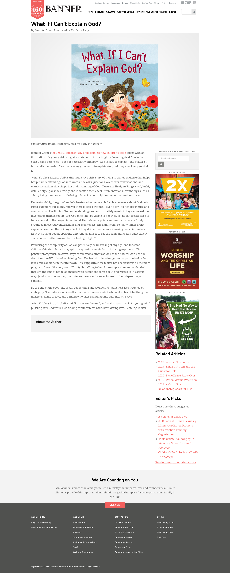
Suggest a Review (124, 537)
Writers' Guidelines (83, 552)
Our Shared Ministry (156, 12)
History (77, 533)
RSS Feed (161, 537)
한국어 (164, 3)
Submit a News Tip (124, 528)
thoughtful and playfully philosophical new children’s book (88, 153)
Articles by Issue (165, 523)
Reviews (140, 12)
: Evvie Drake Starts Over (176, 376)
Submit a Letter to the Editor (129, 552)
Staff (75, 547)
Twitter (186, 3)
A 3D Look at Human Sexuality (177, 421)
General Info (79, 523)
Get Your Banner (102, 3)
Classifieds (135, 3)
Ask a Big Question (124, 533)
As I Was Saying (125, 12)
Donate (125, 3)
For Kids (81, 144)
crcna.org (194, 2)
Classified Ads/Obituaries (44, 528)
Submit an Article (124, 542)
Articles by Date (165, 533)
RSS (189, 3)
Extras (172, 12)
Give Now (115, 505)
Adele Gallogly (94, 144)
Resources (115, 3)
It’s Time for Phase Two (172, 417)
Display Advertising (41, 523)
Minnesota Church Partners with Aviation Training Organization (175, 430)
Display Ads (147, 3)
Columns (110, 12)
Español (172, 3)
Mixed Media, (64, 144)
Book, (74, 144)
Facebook (182, 3)
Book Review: (176, 443)
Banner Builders (165, 528)
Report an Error (123, 547)
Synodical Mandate (82, 537)
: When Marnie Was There (178, 380)
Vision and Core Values (85, 542)
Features (99, 12)
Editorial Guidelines (83, 528)
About (156, 3)
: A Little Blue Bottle (173, 362)
